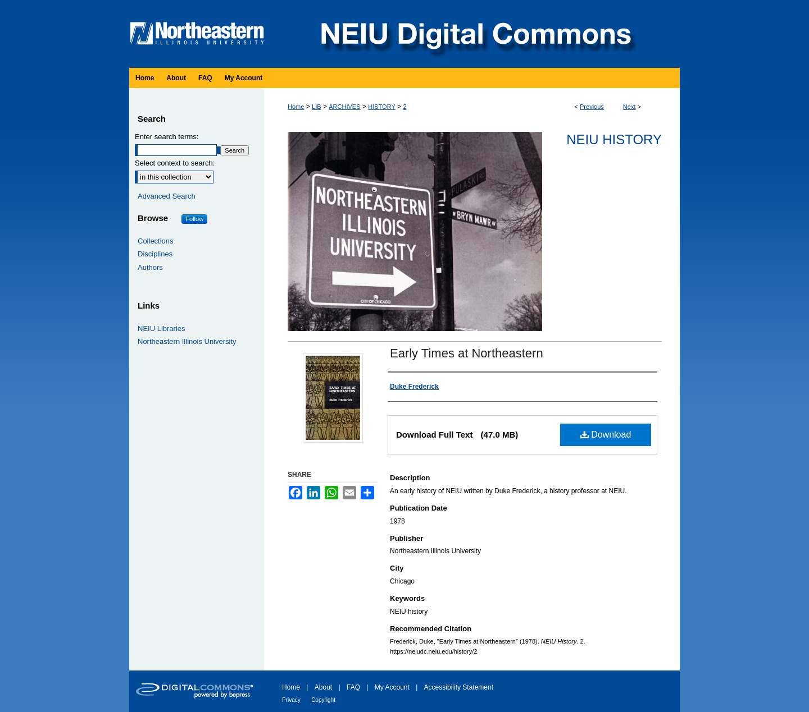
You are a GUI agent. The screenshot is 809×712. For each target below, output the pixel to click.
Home (296, 106)
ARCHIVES (344, 106)
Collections (156, 241)
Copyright (323, 700)
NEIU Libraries (161, 328)
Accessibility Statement (458, 687)
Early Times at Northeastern (466, 353)
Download (605, 434)
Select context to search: (175, 163)
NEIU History (614, 139)
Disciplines (155, 254)
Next (629, 106)
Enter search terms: (166, 136)
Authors (150, 267)
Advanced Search (167, 196)
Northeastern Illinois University (187, 341)
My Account (392, 687)
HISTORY (382, 106)
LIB (316, 106)
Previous (592, 106)
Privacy (291, 700)
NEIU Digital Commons (475, 34)
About (323, 687)
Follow (194, 218)
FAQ (353, 687)
